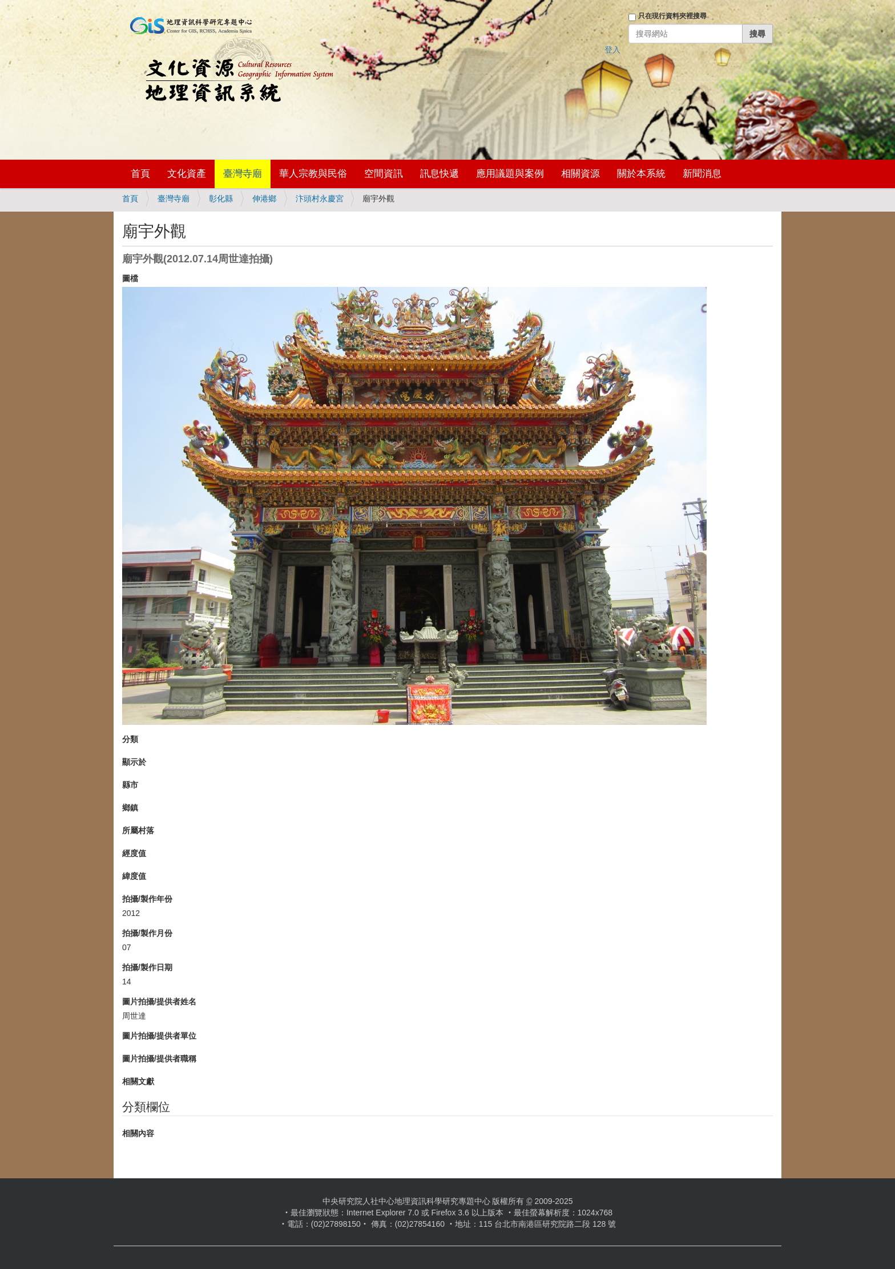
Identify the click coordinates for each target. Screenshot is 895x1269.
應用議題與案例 (510, 173)
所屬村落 (138, 830)
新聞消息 (702, 173)
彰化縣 (221, 198)
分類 (130, 739)
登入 (612, 49)
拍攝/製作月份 (147, 933)
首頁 (140, 173)
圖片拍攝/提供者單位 (159, 1035)
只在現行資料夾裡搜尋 (672, 16)
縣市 (130, 784)
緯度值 (134, 876)
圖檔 (130, 278)
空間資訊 (383, 173)
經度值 (134, 853)
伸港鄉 (264, 198)
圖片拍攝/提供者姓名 (159, 1001)
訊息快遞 (439, 173)
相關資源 (580, 173)
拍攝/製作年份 (147, 898)
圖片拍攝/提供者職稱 (159, 1058)
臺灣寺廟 (242, 173)
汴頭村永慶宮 (320, 198)
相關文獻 (138, 1081)
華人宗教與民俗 (313, 173)
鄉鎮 (130, 807)
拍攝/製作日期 (147, 967)
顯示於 (134, 762)
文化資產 (186, 173)
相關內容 (138, 1133)
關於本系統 (641, 173)
